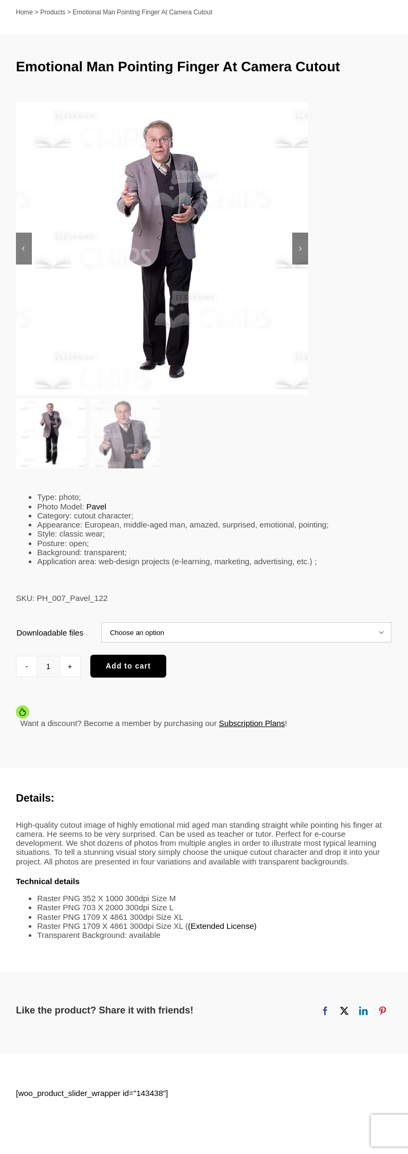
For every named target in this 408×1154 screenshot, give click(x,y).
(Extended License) (222, 925)
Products (52, 12)
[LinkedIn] (363, 1011)
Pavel (97, 506)
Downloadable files (49, 632)
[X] (344, 1011)
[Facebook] (325, 1011)
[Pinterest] (382, 1011)
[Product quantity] (48, 666)
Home (24, 12)
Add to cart (128, 666)
